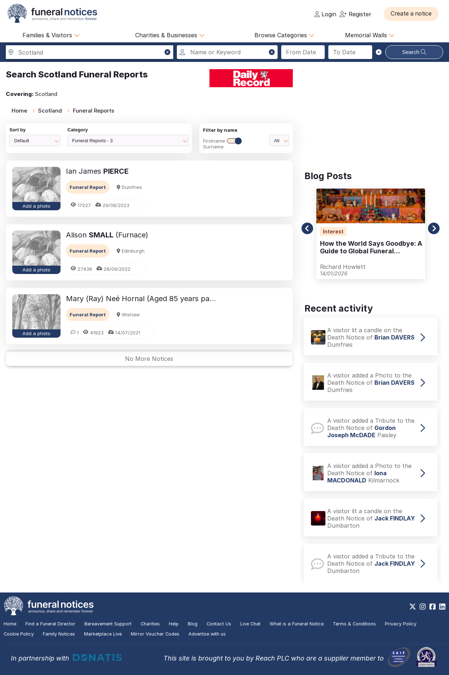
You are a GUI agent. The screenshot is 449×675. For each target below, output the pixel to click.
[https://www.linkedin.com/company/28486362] (442, 606)
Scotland (50, 110)
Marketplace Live (103, 634)
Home (19, 110)
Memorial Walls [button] (370, 35)
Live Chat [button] (250, 624)
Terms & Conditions (354, 624)
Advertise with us (207, 634)
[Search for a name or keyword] (227, 52)
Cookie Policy (19, 634)
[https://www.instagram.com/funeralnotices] (423, 606)
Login (325, 14)
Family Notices (59, 634)
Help (174, 624)
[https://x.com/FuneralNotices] (412, 606)
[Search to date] (350, 52)
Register (355, 14)
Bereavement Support (108, 624)
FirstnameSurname (222, 143)
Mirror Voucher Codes (155, 634)
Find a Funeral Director (50, 624)
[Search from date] (303, 52)
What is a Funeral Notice (297, 624)
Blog (193, 624)
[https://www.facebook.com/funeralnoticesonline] (432, 606)
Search (414, 52)
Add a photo (36, 206)
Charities (150, 624)
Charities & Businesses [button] (170, 35)
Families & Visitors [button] (51, 35)
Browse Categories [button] (284, 35)
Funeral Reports (93, 110)
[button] (412, 14)
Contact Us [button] (219, 624)
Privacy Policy (400, 624)
